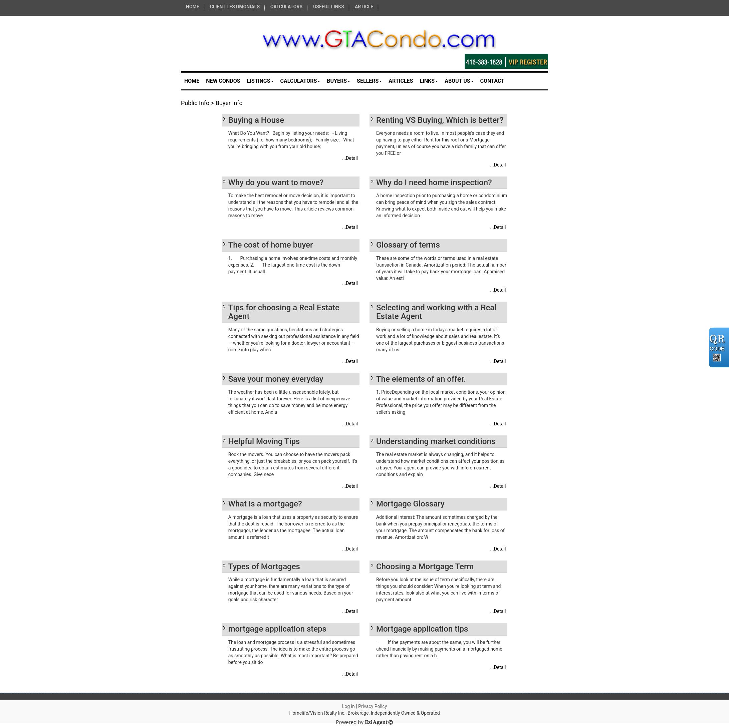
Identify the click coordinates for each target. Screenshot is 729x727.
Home (191, 81)
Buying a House (256, 120)
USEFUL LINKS (328, 6)
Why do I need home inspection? (434, 182)
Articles (401, 81)
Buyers (338, 81)
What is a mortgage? (265, 503)
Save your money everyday (275, 379)
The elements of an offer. (421, 379)
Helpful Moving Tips (264, 441)
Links (429, 81)
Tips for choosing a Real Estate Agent (283, 312)
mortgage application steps (277, 629)
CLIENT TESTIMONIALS (235, 6)
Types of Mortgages (264, 566)
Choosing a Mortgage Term (425, 566)
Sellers (369, 81)
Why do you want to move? (276, 182)
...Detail (350, 158)
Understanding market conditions (435, 441)
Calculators (300, 81)
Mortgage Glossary (410, 503)
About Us (459, 81)
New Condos (223, 81)
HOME (192, 6)
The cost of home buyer (270, 245)
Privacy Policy (372, 706)
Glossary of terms (408, 245)
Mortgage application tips (422, 629)
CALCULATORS (286, 6)
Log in (348, 706)
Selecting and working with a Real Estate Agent (436, 312)
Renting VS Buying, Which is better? (439, 120)
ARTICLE (364, 6)
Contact (492, 81)
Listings (260, 81)
